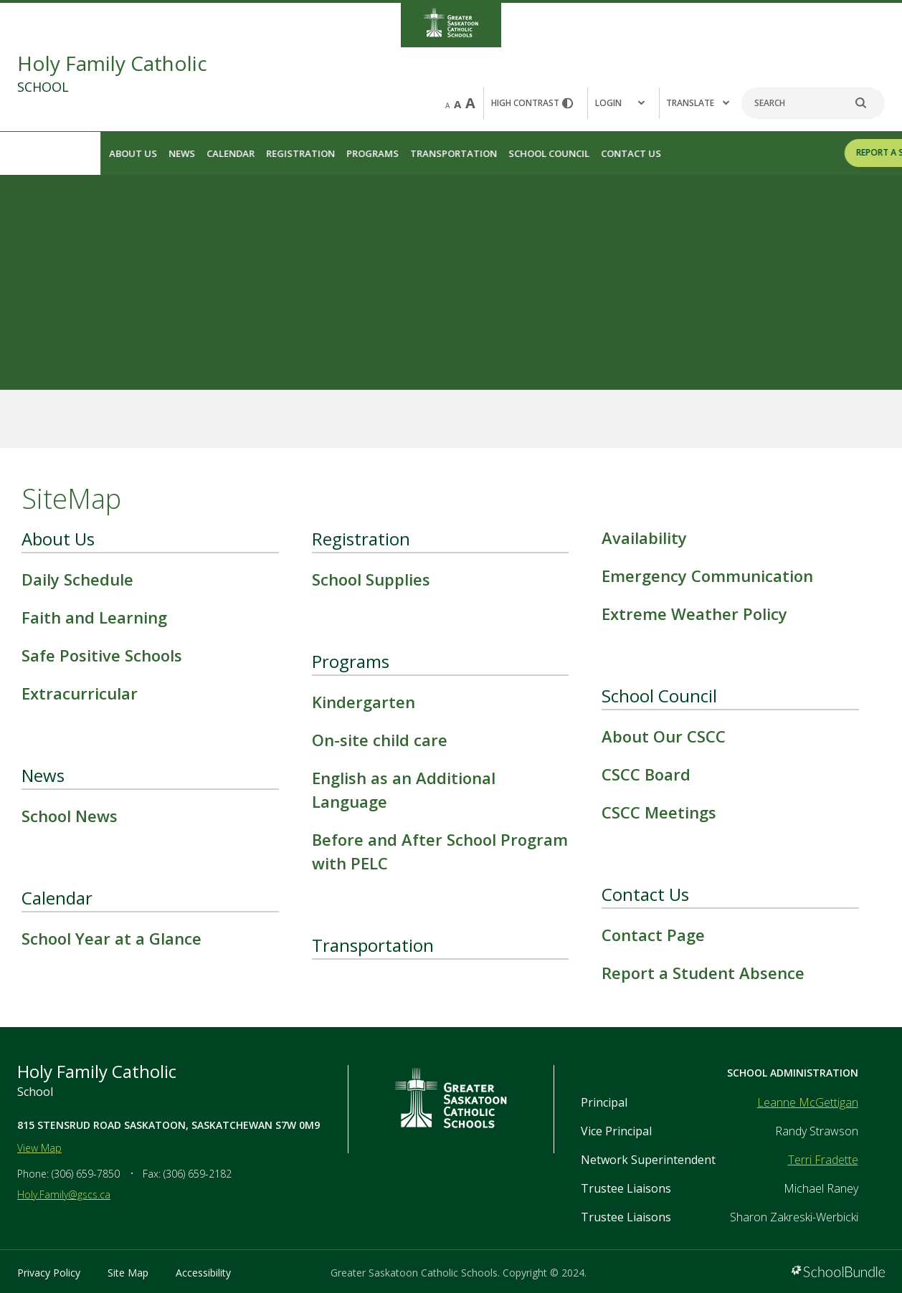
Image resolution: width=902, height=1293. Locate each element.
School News (70, 815)
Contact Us (530, 153)
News (81, 153)
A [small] (447, 105)
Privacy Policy (48, 1272)
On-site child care (379, 739)
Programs (272, 153)
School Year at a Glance (111, 938)
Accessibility (203, 1272)
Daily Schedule (77, 579)
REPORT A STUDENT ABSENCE (816, 152)
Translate (697, 103)
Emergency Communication (707, 575)
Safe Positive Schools (102, 655)
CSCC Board (646, 774)
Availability (644, 537)
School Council (448, 153)
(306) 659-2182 (197, 1173)
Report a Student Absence (703, 972)
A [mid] (457, 104)
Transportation (353, 153)
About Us (33, 153)
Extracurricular (80, 693)
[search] (868, 103)
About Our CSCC (664, 736)
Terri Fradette (823, 1160)
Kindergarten (363, 701)
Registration (200, 153)
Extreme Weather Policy (694, 613)
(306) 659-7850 (86, 1173)
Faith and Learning (94, 617)
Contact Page (653, 934)
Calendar (130, 153)
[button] (623, 103)
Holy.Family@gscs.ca (63, 1194)
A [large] (470, 103)
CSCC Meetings (659, 812)
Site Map (128, 1272)
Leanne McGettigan (807, 1102)
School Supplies (371, 579)
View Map (39, 1148)
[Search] (813, 103)
